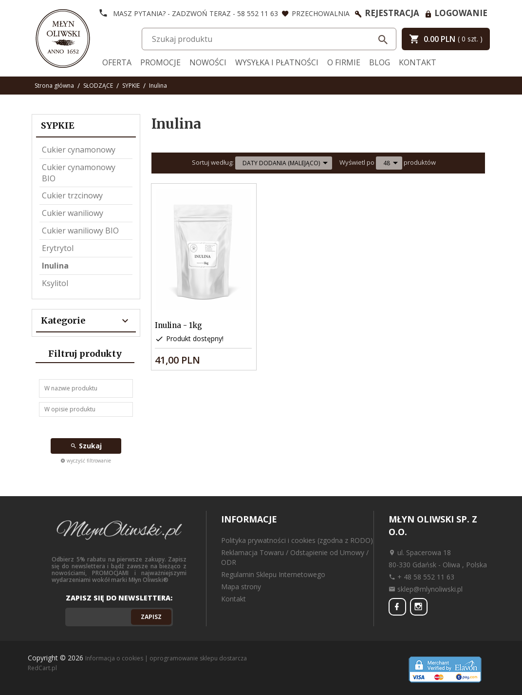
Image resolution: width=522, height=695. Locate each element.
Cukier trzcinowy (72, 195)
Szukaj (86, 445)
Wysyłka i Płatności (276, 62)
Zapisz (151, 617)
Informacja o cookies (114, 658)
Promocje (160, 62)
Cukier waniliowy (72, 213)
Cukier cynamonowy (78, 149)
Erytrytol (58, 248)
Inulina (55, 265)
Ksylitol (55, 283)
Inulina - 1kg (178, 325)
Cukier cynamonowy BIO (78, 173)
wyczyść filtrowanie (85, 460)
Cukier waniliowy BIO (80, 230)
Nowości (207, 62)
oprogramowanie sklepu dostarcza (198, 658)
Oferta (116, 62)
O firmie (343, 62)
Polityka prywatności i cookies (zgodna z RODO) (297, 540)
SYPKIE (58, 125)
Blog (379, 62)
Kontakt (417, 62)
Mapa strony (241, 586)
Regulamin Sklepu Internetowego (273, 574)
